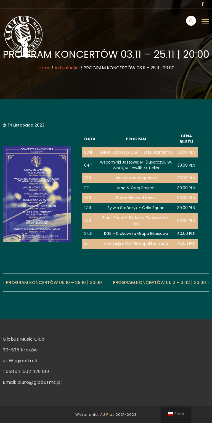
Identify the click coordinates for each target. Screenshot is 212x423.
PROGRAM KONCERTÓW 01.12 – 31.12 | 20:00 (159, 282)
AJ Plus (107, 414)
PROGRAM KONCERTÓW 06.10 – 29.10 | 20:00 (54, 282)
